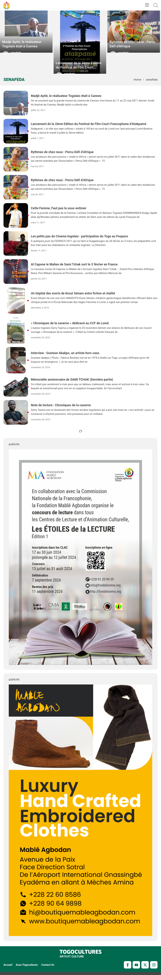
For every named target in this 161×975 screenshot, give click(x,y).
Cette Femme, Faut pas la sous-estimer (58, 208)
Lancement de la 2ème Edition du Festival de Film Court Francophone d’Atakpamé (78, 67)
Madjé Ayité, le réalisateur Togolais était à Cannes (21, 46)
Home (137, 79)
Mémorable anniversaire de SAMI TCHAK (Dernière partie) (72, 379)
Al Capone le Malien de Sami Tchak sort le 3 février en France (74, 264)
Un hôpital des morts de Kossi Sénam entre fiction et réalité (73, 293)
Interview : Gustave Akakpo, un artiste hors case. (65, 353)
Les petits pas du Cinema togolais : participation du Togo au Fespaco (79, 236)
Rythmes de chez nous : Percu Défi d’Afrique (132, 46)
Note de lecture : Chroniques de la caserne (61, 405)
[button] (147, 5)
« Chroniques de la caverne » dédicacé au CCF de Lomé (70, 323)
